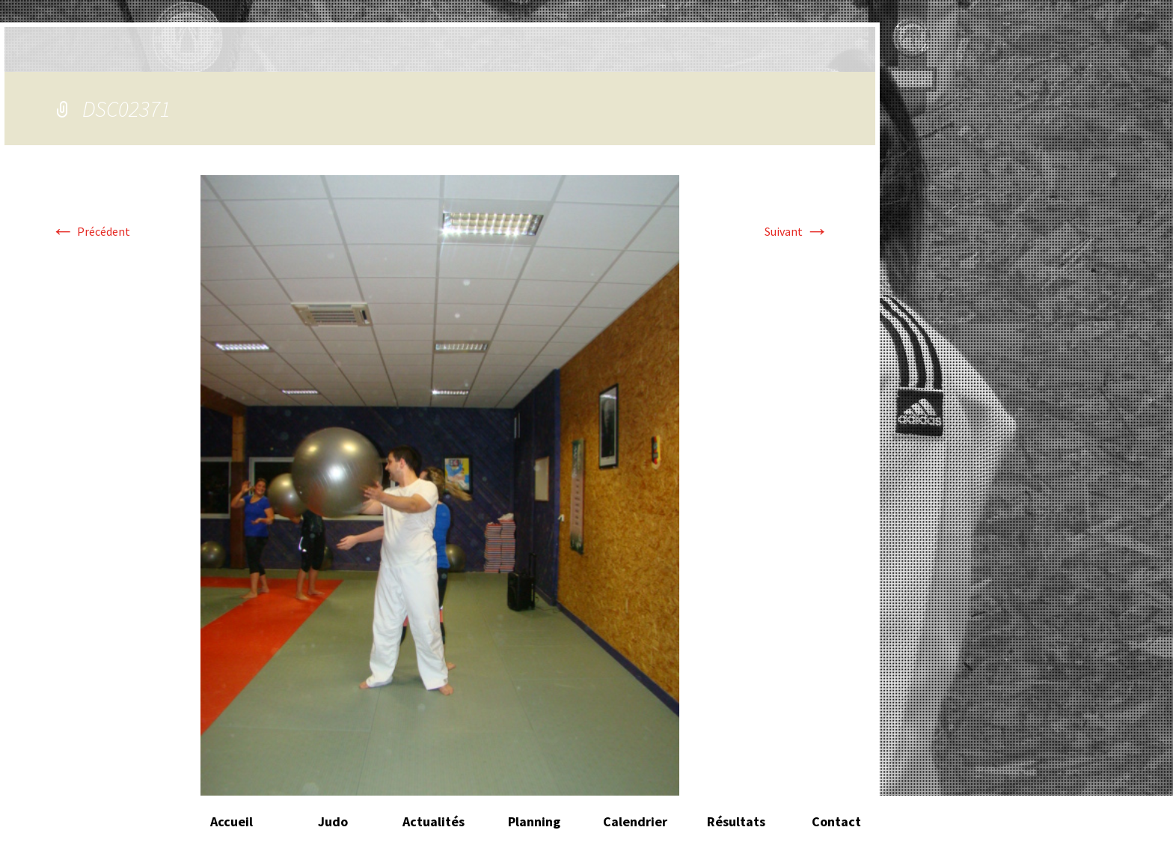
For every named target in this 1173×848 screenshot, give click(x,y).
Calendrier (635, 821)
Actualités (433, 821)
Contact (836, 821)
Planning (534, 821)
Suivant (797, 231)
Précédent (90, 231)
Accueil (231, 821)
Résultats (736, 821)
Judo (333, 821)
